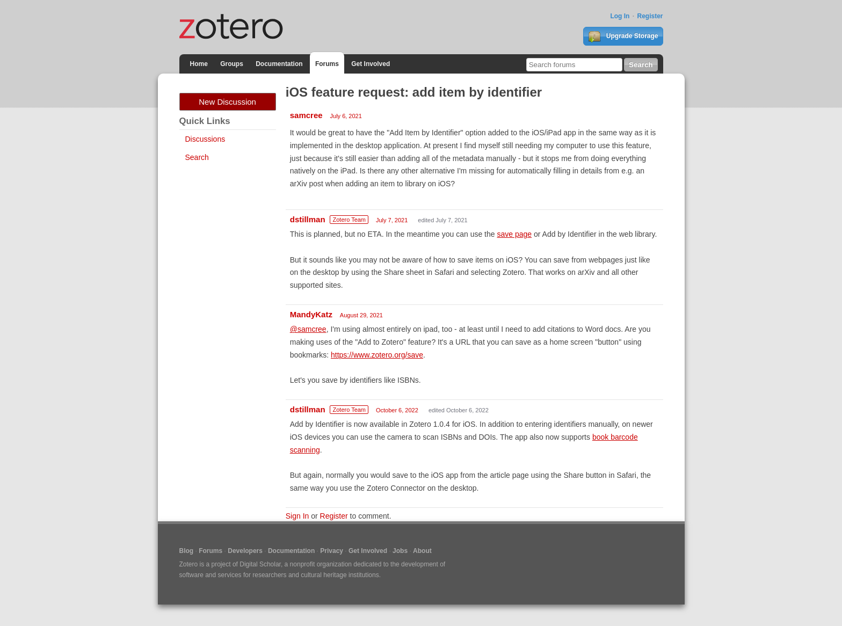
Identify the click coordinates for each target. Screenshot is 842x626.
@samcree (308, 329)
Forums (327, 64)
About (422, 551)
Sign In (297, 516)
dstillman (307, 219)
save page (514, 234)
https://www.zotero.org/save (377, 355)
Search (197, 157)
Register (650, 16)
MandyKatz (311, 314)
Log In (619, 16)
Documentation (279, 64)
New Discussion (227, 101)
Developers (245, 551)
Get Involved (370, 64)
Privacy (331, 551)
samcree (306, 115)
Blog (186, 551)
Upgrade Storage (623, 36)
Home (199, 64)
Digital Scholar (260, 564)
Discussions (205, 139)
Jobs (400, 551)
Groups (231, 64)
